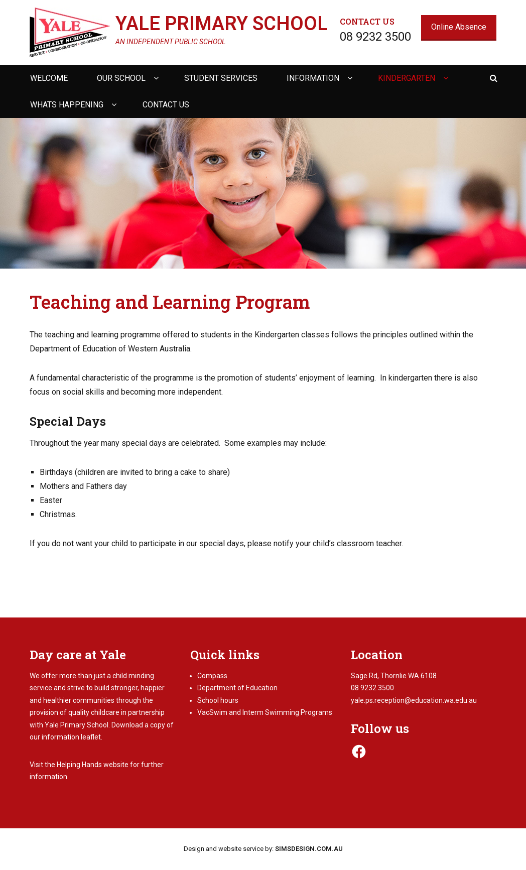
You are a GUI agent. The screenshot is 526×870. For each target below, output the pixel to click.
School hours (217, 700)
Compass (212, 676)
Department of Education (237, 688)
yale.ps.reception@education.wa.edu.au (414, 700)
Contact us (166, 104)
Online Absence (458, 27)
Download (127, 725)
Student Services (220, 78)
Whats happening (66, 104)
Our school (121, 78)
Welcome (49, 78)
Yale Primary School (221, 24)
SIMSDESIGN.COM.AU (309, 848)
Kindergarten (406, 78)
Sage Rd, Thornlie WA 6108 (394, 676)
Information (313, 78)
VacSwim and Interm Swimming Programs (264, 712)
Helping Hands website (92, 765)
